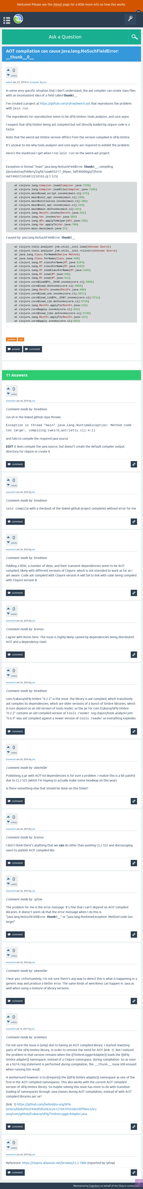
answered (10, 401)
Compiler (34, 82)
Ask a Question (65, 37)
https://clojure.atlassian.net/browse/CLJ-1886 (54, 1163)
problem (11, 339)
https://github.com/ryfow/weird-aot (65, 103)
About (57, 4)
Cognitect (94, 1185)
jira (21, 339)
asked (9, 82)
